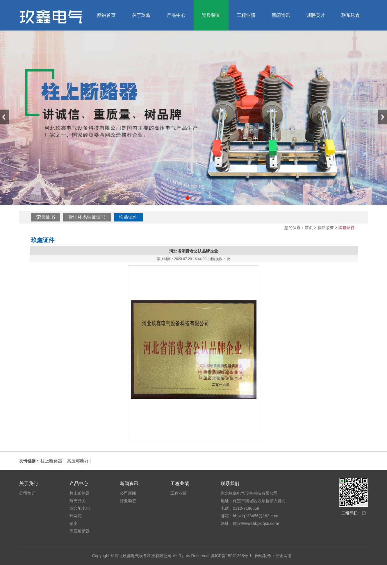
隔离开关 (77, 500)
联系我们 (230, 483)
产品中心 (176, 15)
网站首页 (106, 15)
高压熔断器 (78, 460)
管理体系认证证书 (87, 216)
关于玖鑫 (141, 15)
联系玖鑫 (350, 15)
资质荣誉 (211, 15)
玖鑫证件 (128, 216)
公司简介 (27, 493)
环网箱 (75, 516)
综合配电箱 (79, 508)
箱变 (73, 523)
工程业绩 (246, 15)
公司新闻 (128, 493)
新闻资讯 (281, 15)
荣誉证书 (45, 216)
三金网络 (283, 555)
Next (382, 117)
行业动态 (128, 500)
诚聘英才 (315, 15)
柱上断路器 (51, 460)
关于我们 (28, 483)
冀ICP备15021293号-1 (231, 555)
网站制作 (263, 555)
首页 (309, 227)
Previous (4, 117)
